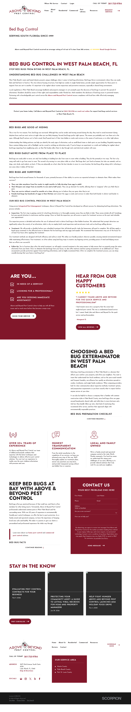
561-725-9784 (115, 4)
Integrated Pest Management (30, 206)
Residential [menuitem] (63, 10)
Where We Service (51, 3)
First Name (76, 495)
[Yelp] (35, 679)
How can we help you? (79, 516)
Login (72, 3)
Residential (72, 642)
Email (96, 501)
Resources (94, 642)
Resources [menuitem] (94, 10)
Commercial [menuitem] (73, 10)
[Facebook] (39, 679)
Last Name (98, 495)
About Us (62, 642)
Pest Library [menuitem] (82, 11)
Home (54, 642)
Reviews (55, 647)
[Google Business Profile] (21, 679)
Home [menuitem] (46, 10)
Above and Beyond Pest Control (60, 95)
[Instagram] (26, 679)
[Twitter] (30, 679)
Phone (74, 501)
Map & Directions (26, 671)
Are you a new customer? (80, 511)
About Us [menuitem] (53, 11)
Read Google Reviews (108, 49)
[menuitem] (12, 701)
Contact (64, 3)
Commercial (83, 642)
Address (74, 506)
